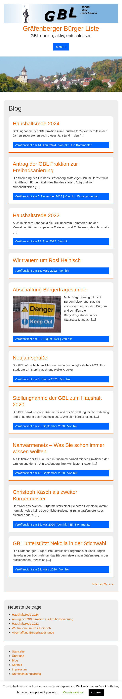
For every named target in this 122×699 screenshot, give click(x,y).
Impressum (19, 669)
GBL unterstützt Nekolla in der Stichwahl (59, 543)
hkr (66, 145)
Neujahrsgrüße (30, 358)
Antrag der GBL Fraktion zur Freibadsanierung (42, 619)
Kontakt (17, 664)
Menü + (61, 47)
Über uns (18, 655)
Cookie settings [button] (73, 692)
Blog (15, 660)
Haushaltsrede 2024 (36, 124)
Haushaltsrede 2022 (36, 215)
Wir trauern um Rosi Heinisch (47, 260)
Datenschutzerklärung (26, 673)
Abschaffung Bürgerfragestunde (49, 290)
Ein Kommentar (81, 145)
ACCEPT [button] (96, 692)
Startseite (18, 651)
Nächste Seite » (102, 584)
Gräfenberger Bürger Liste (61, 28)
